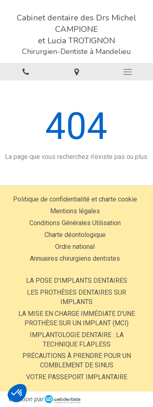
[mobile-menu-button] (127, 72)
